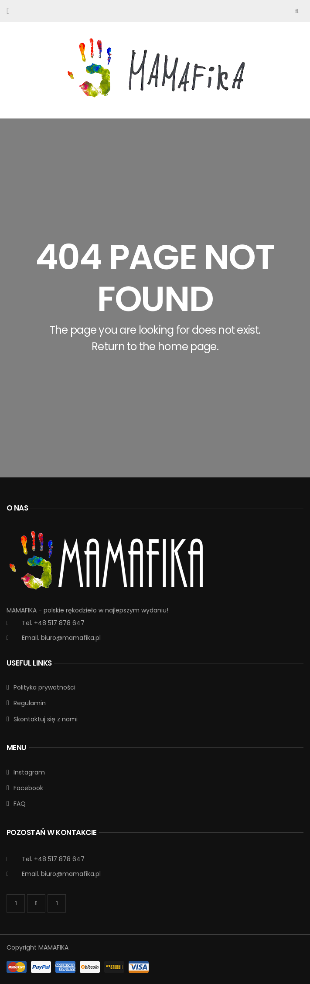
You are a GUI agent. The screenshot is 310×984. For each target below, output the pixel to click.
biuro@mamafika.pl (71, 637)
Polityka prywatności (44, 687)
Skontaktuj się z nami (46, 719)
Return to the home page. (155, 346)
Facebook (28, 788)
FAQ (20, 803)
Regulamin (30, 703)
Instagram (29, 772)
